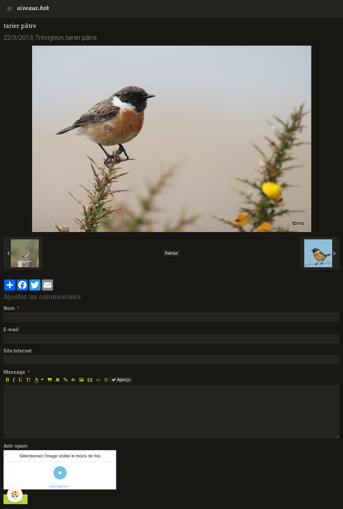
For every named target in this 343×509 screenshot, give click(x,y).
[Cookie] (15, 494)
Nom (9, 308)
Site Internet (17, 350)
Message (14, 372)
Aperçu (121, 379)
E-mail (10, 329)
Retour (171, 253)
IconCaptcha (58, 486)
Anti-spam (15, 446)
